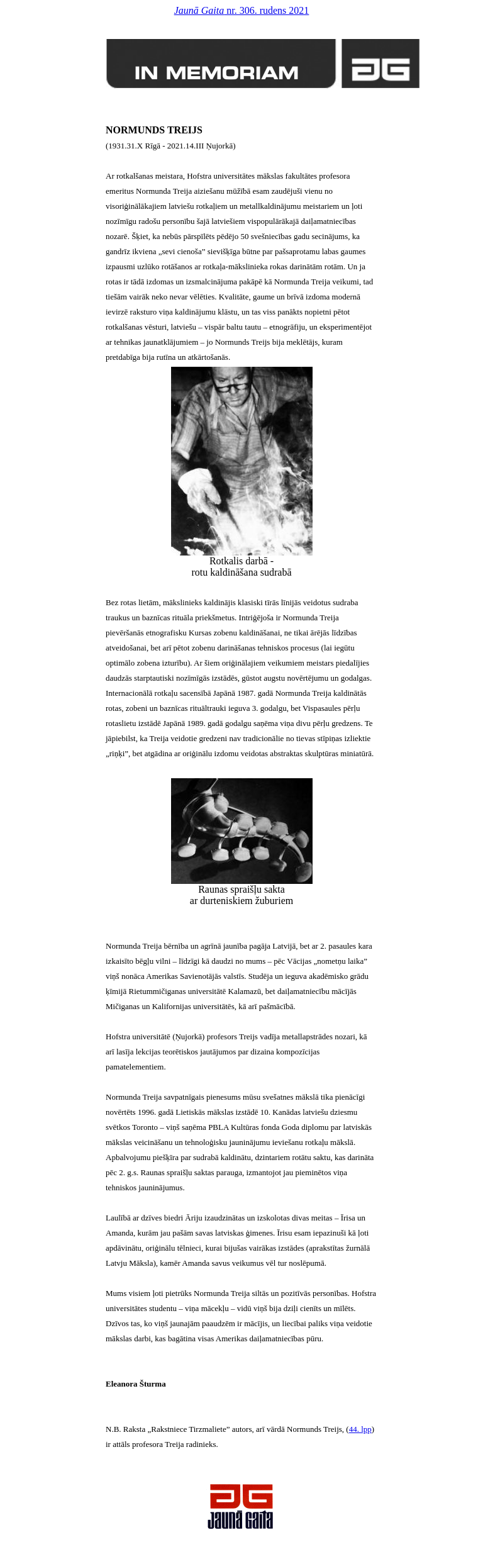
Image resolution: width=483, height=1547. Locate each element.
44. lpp (360, 1429)
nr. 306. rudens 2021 (241, 10)
